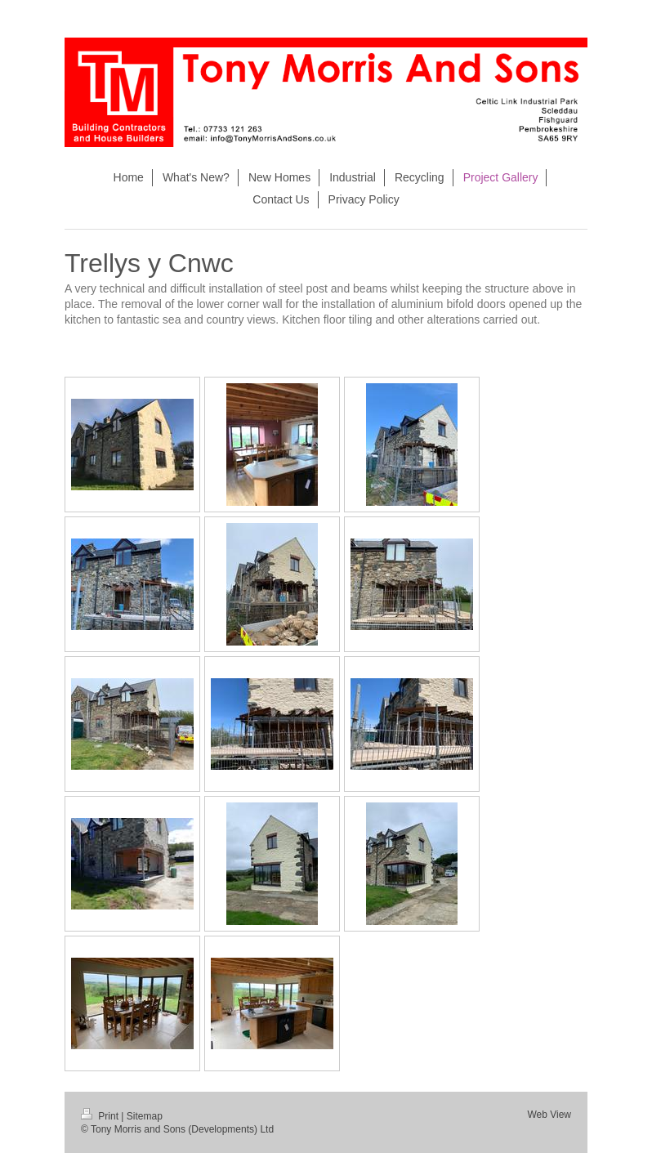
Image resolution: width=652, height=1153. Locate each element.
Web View (549, 1114)
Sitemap (145, 1116)
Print (101, 1116)
